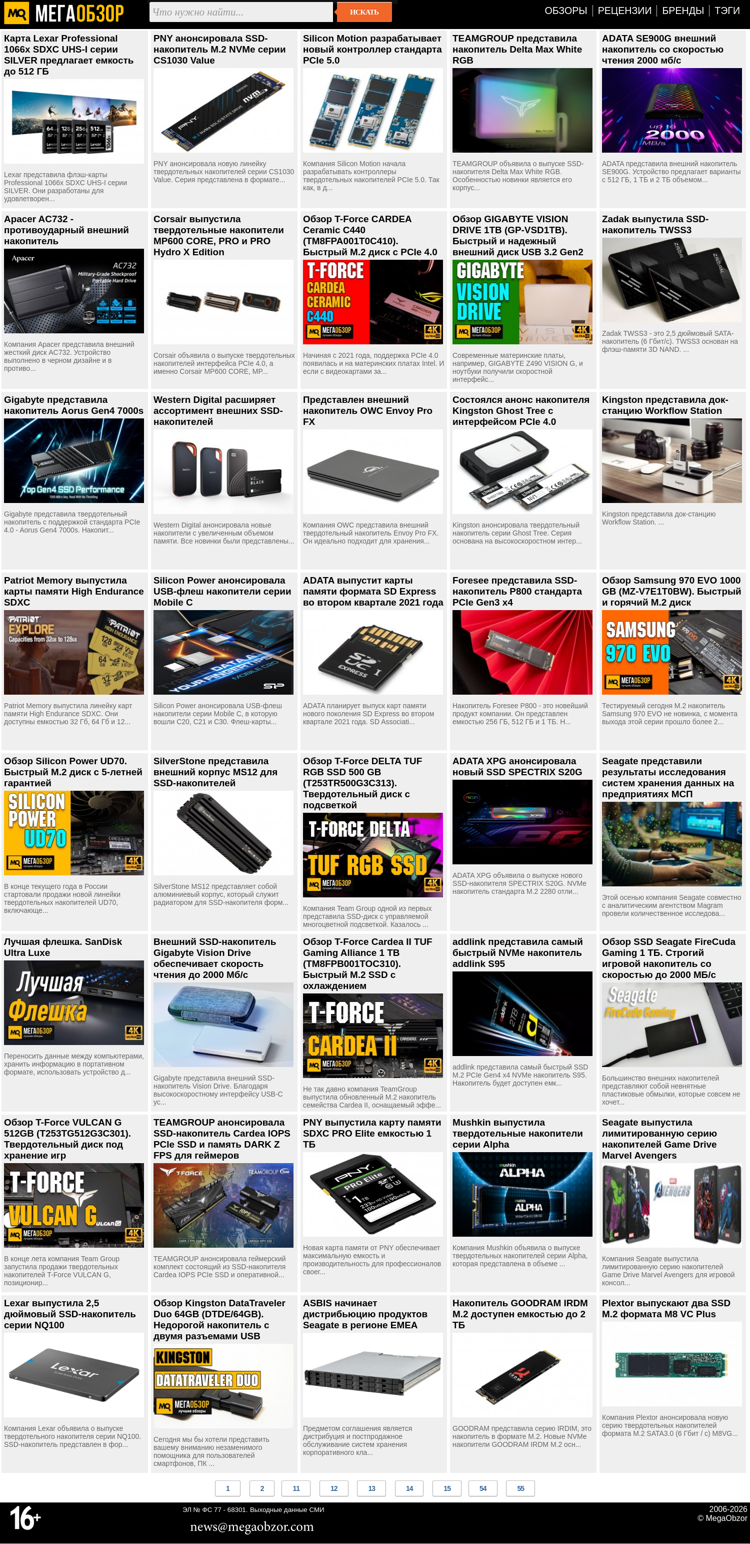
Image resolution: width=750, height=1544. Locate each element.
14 (409, 1488)
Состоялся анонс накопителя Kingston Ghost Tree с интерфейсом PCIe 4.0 (521, 410)
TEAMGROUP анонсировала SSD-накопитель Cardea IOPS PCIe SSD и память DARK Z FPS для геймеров (222, 1139)
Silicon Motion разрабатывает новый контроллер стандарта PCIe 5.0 (372, 49)
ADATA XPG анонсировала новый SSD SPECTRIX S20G (517, 766)
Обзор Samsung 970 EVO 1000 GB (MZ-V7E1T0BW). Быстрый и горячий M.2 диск (672, 591)
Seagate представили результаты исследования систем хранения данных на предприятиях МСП (668, 777)
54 (483, 1488)
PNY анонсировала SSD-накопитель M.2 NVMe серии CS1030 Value (220, 49)
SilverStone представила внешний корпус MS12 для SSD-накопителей (216, 772)
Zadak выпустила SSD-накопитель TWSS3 (655, 224)
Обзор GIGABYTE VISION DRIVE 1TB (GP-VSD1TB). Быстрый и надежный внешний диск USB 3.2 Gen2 (518, 235)
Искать (364, 12)
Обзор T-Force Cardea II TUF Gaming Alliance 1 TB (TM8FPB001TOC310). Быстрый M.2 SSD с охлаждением (367, 963)
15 (447, 1488)
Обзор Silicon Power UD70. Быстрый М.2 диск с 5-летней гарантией (73, 772)
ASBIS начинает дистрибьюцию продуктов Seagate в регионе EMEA (365, 1314)
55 (520, 1488)
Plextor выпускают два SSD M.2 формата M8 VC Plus (666, 1308)
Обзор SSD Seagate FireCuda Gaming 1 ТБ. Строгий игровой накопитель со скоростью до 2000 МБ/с (669, 958)
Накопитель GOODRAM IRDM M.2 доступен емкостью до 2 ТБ (520, 1314)
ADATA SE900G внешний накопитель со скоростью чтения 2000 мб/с (663, 49)
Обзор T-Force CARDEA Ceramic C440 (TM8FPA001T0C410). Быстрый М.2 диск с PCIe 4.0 (370, 235)
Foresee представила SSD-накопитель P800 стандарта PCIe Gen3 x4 (517, 591)
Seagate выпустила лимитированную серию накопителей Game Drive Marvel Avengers (659, 1139)
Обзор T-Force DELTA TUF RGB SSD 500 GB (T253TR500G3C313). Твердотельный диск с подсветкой (362, 783)
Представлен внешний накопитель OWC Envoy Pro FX (367, 410)
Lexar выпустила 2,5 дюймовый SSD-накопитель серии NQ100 (70, 1314)
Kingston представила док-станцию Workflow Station (665, 405)
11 (296, 1488)
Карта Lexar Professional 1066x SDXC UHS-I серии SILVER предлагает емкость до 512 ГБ (69, 55)
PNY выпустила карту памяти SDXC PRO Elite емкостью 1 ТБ (372, 1133)
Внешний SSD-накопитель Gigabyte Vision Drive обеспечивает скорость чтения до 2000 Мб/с (215, 958)
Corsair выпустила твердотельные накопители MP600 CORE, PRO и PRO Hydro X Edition (219, 235)
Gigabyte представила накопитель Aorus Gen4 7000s (74, 405)
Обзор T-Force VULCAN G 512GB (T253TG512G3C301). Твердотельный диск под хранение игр (67, 1139)
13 (371, 1488)
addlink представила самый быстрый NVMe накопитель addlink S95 (517, 952)
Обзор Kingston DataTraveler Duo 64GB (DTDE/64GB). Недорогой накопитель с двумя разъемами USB (220, 1319)
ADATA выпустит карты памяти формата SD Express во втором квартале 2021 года (373, 591)
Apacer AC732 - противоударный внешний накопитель (66, 230)
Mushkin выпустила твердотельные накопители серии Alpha (517, 1133)
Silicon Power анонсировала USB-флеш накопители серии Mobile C (223, 591)
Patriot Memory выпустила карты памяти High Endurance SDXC (74, 591)
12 (334, 1488)
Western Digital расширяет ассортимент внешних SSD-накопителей (218, 410)
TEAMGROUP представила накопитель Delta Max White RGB (517, 49)
